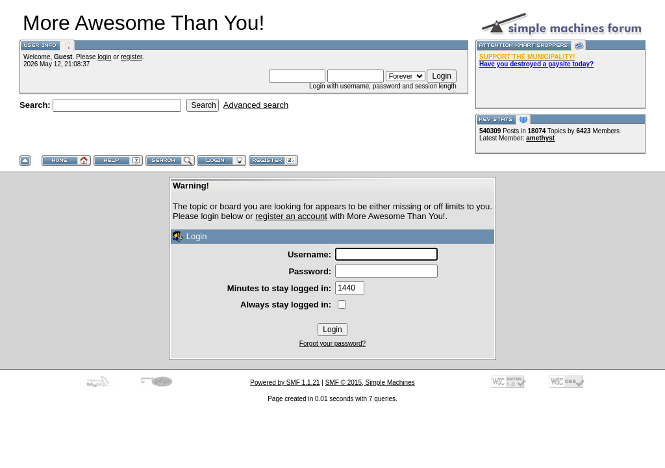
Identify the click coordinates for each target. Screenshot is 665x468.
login (104, 56)
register (131, 56)
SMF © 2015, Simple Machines (370, 382)
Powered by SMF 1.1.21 (285, 382)
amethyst (540, 138)
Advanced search (255, 105)
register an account (291, 216)
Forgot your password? (332, 343)
